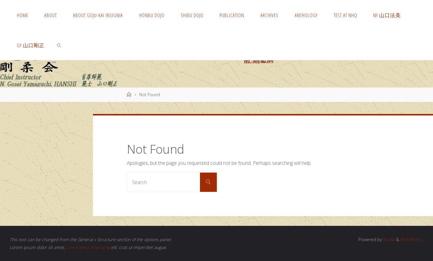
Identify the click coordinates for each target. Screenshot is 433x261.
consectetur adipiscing (88, 247)
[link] (59, 45)
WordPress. (411, 239)
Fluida (388, 239)
